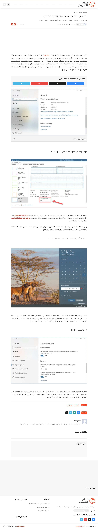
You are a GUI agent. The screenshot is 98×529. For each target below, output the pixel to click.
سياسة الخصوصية (44, 510)
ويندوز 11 (60, 4)
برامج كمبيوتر (72, 4)
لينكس (41, 4)
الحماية (47, 4)
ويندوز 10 (46, 55)
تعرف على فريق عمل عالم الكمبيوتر (39, 503)
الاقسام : (93, 511)
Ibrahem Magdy (20, 526)
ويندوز (65, 4)
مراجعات (21, 4)
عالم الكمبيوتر (78, 526)
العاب (37, 4)
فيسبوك (53, 4)
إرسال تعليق (81, 444)
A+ (14, 24)
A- (12, 24)
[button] (78, 412)
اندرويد (31, 4)
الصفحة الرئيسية (83, 13)
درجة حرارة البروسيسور (21, 215)
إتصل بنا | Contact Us (43, 507)
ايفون (26, 4)
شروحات (75, 13)
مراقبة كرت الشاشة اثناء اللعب (20, 218)
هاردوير (15, 4)
